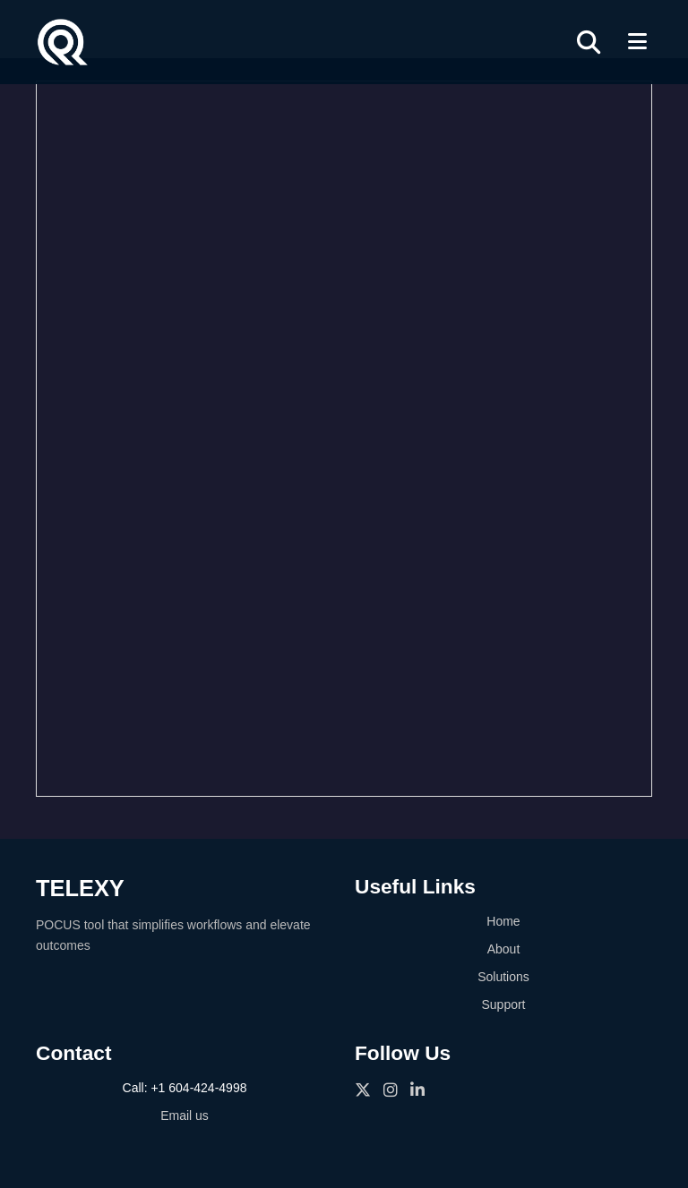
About (503, 949)
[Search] (588, 42)
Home (503, 921)
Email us (184, 1115)
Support (503, 1004)
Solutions (503, 977)
